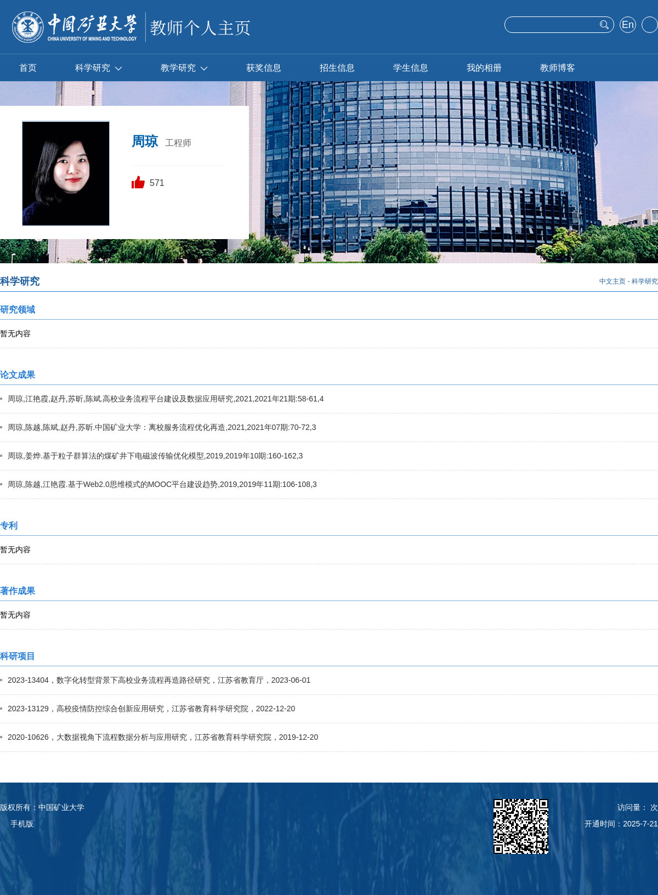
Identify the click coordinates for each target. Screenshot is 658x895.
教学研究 (184, 67)
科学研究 (98, 67)
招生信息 (337, 67)
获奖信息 (263, 67)
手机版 (21, 823)
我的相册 (484, 67)
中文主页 (612, 281)
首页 (28, 67)
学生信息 (410, 67)
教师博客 (557, 67)
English (627, 25)
